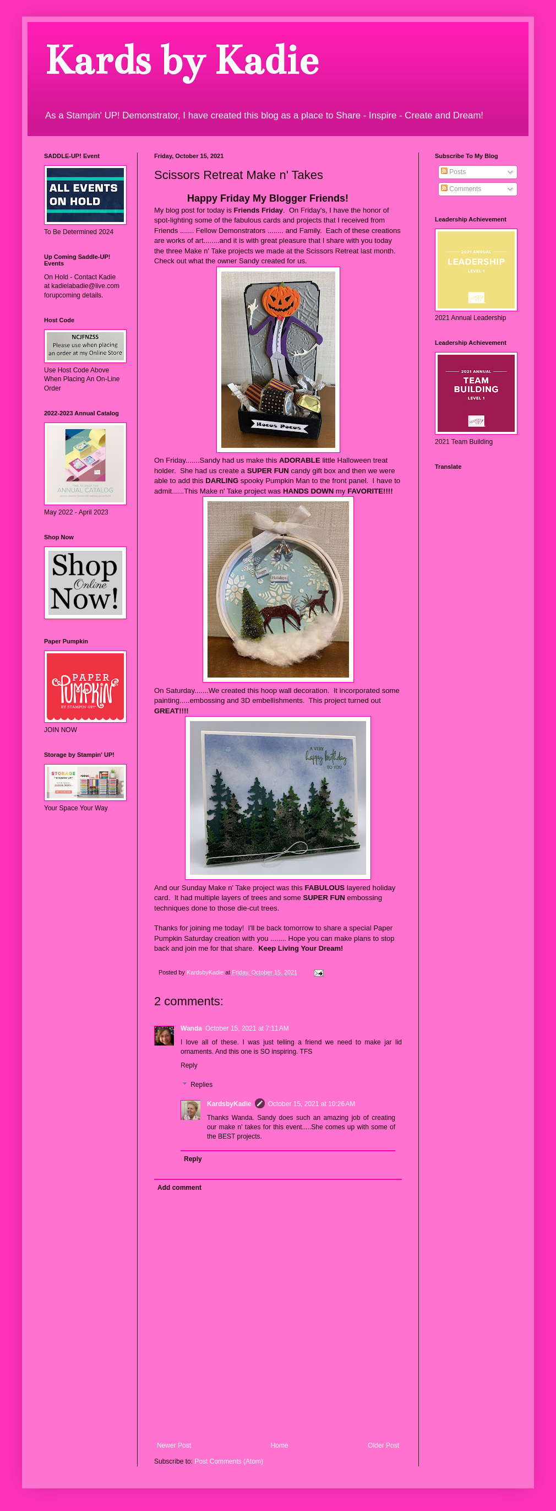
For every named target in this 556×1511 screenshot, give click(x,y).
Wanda (191, 1028)
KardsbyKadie (229, 1104)
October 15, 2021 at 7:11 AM (247, 1028)
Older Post (383, 1445)
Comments (461, 189)
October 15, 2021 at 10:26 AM (311, 1104)
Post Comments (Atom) (228, 1461)
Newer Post (174, 1445)
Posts (453, 172)
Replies (201, 1085)
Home (279, 1445)
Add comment (179, 1188)
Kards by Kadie (181, 60)
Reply (189, 1065)
